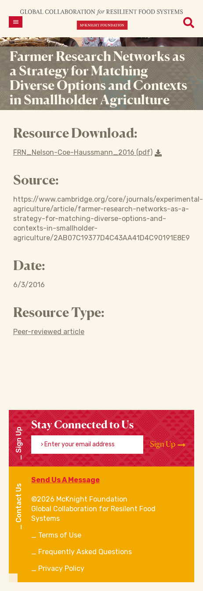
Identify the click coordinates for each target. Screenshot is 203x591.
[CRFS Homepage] (101, 19)
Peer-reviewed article (48, 332)
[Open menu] (15, 22)
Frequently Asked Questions (85, 552)
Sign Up (167, 444)
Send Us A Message (65, 480)
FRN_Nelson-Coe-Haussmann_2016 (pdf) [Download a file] (87, 152)
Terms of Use (59, 535)
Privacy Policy (61, 568)
